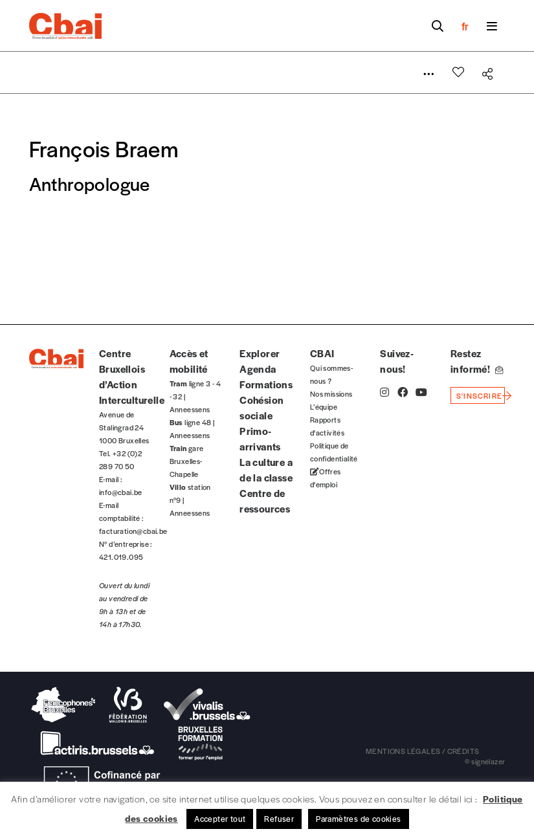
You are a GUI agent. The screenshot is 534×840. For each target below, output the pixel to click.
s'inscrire (479, 395)
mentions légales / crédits (422, 751)
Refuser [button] (279, 818)
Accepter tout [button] (219, 818)
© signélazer (485, 761)
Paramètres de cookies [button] (358, 818)
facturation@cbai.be (133, 530)
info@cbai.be (120, 492)
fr (465, 26)
